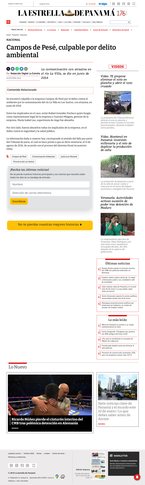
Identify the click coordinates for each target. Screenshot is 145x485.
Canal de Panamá (100, 30)
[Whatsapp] (17, 68)
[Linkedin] (21, 68)
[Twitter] (8, 68)
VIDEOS (117, 67)
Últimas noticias (117, 263)
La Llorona (51, 30)
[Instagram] (128, 4)
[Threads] (113, 4)
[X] (118, 4)
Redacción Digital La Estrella (25, 73)
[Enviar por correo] (26, 68)
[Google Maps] (57, 476)
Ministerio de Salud (120, 30)
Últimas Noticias (35, 30)
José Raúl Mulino (81, 30)
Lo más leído (117, 320)
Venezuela (65, 30)
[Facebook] (123, 4)
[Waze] (63, 476)
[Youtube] (133, 4)
